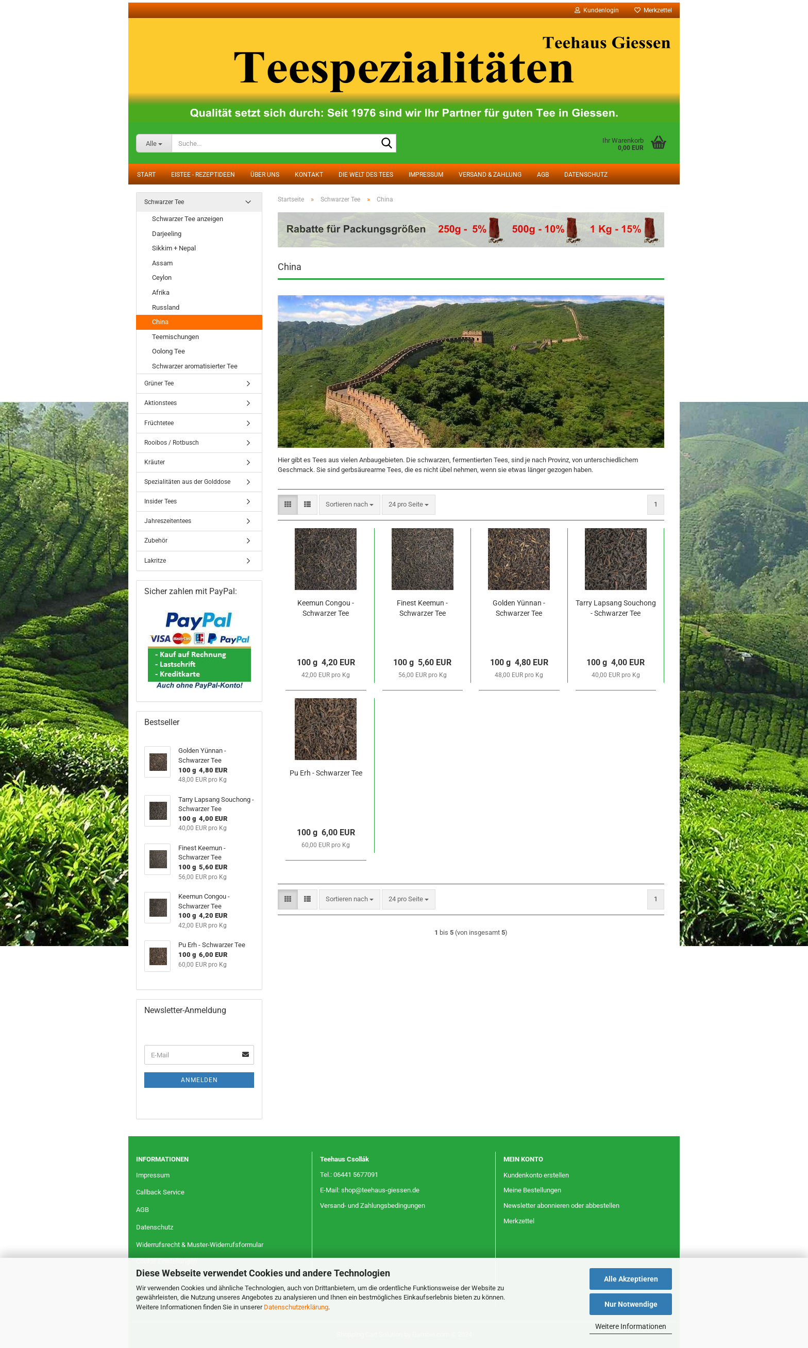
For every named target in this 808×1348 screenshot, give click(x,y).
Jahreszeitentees (167, 521)
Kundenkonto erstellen (536, 1175)
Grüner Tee (159, 383)
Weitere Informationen (630, 1326)
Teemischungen (175, 337)
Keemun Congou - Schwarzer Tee (325, 608)
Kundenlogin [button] (597, 10)
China (160, 322)
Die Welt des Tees (366, 174)
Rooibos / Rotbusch (171, 442)
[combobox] (349, 505)
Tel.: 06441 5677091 (349, 1174)
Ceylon (162, 277)
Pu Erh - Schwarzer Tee (326, 773)
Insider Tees (160, 501)
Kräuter (154, 462)
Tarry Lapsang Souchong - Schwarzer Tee (616, 608)
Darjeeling (166, 234)
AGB (543, 174)
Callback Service (160, 1192)
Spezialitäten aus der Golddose (187, 481)
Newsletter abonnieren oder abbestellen (561, 1205)
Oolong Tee (168, 351)
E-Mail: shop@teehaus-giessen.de (369, 1190)
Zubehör (155, 540)
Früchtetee (159, 423)
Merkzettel (653, 10)
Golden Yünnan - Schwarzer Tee (519, 608)
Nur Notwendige (631, 1304)
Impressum (426, 174)
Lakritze (155, 560)
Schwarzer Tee (164, 202)
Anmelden (199, 1080)
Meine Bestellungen (532, 1190)
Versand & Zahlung (490, 174)
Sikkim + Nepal (174, 248)
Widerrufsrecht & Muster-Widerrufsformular (199, 1245)
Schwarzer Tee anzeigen (187, 219)
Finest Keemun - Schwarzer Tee (422, 608)
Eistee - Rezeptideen (203, 174)
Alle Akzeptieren (631, 1279)
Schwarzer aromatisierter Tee (195, 366)
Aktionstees (160, 403)
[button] (288, 505)
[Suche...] (154, 143)
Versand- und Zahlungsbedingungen (372, 1205)
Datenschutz (586, 174)
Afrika (161, 292)
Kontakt (309, 174)
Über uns (264, 174)
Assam (162, 263)
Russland (165, 307)
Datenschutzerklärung (296, 1307)
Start (146, 174)
